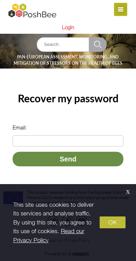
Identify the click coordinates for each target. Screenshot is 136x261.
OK (112, 222)
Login (68, 27)
